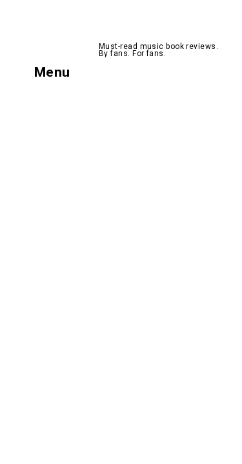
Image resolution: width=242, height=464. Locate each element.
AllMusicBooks (152, 29)
